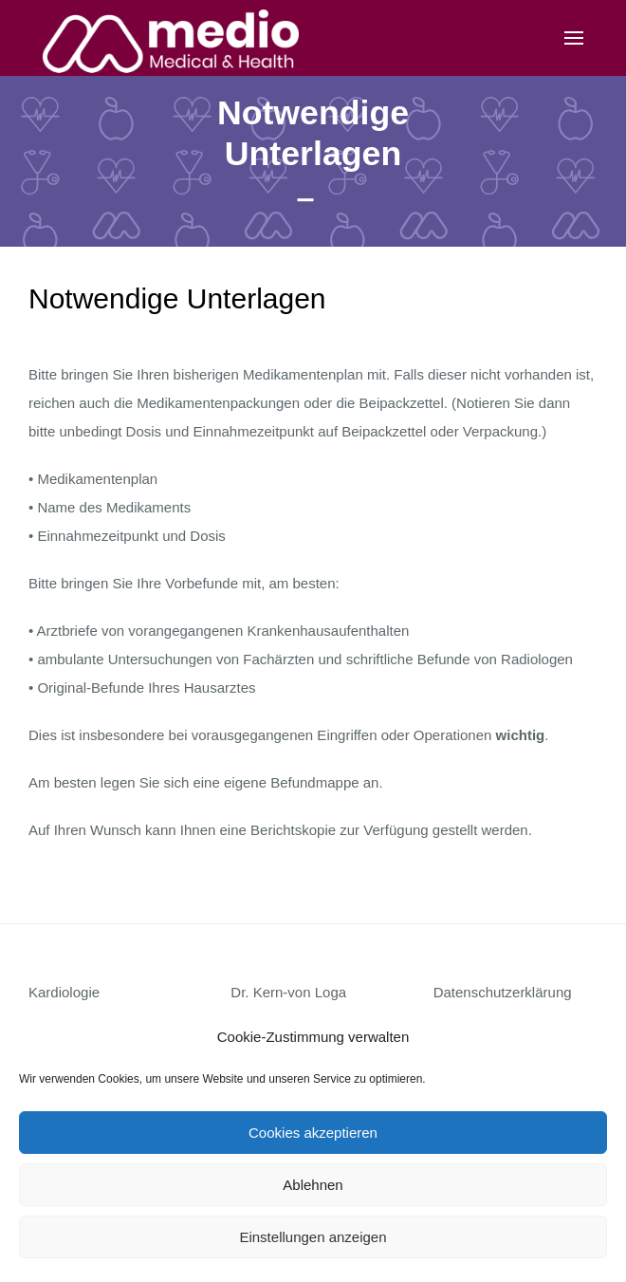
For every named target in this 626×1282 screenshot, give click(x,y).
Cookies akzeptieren (313, 1132)
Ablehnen (312, 1185)
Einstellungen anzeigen (312, 1237)
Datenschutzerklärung (502, 992)
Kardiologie (64, 992)
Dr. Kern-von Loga (288, 992)
